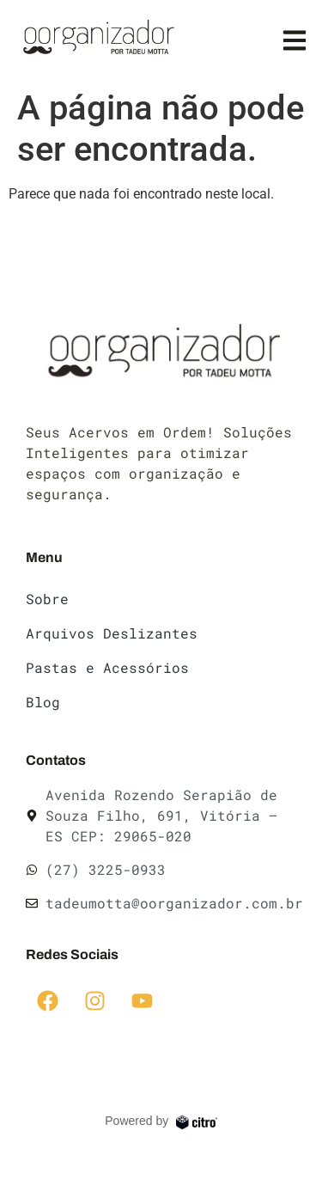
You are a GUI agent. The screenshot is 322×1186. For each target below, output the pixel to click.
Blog (43, 702)
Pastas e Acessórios (107, 667)
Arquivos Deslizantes (111, 633)
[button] (294, 40)
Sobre (47, 599)
